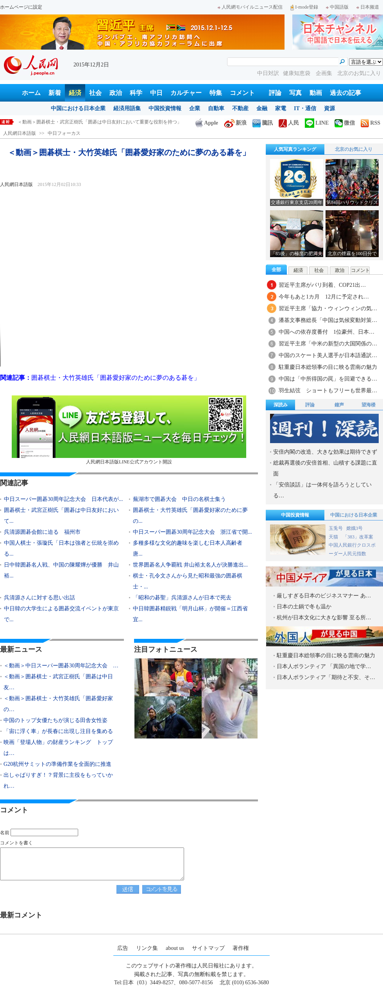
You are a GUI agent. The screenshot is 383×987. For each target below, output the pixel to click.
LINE (317, 123)
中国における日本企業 (78, 108)
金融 (261, 108)
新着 (54, 92)
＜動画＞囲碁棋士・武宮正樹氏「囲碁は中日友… (58, 682)
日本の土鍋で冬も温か (304, 607)
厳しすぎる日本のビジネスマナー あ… (324, 596)
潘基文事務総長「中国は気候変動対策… (328, 320)
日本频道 (367, 7)
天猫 (334, 537)
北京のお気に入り (359, 73)
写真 (295, 92)
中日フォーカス (64, 133)
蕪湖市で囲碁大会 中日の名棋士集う (179, 499)
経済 (75, 92)
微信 (345, 123)
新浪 (235, 123)
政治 (115, 92)
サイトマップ (208, 948)
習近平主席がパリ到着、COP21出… (322, 285)
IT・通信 (305, 108)
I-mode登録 (304, 7)
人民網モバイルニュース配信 (250, 7)
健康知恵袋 (297, 73)
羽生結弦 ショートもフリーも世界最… (328, 390)
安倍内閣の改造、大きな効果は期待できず (325, 452)
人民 (289, 123)
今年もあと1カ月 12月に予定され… (324, 297)
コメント (242, 92)
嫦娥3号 (354, 528)
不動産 (240, 108)
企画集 (325, 73)
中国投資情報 (165, 108)
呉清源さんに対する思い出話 (39, 598)
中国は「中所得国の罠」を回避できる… (328, 379)
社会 (95, 92)
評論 (275, 92)
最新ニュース (21, 649)
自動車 (216, 108)
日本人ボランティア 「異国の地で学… (324, 666)
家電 (280, 108)
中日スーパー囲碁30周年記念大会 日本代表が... (63, 499)
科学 (136, 92)
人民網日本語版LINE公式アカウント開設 (129, 430)
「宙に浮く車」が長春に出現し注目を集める (58, 731)
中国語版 (337, 7)
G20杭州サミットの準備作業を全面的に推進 (57, 764)
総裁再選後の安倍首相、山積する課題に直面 (325, 468)
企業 (194, 108)
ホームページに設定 (21, 7)
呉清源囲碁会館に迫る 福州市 (42, 532)
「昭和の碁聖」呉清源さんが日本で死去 (182, 598)
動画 (316, 92)
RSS (370, 123)
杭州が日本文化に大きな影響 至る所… (324, 617)
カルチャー (186, 92)
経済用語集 (127, 108)
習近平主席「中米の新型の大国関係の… (328, 344)
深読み (281, 405)
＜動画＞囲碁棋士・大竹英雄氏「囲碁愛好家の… (58, 704)
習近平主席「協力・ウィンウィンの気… (328, 308)
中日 (156, 92)
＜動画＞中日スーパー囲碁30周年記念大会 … (61, 666)
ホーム (31, 92)
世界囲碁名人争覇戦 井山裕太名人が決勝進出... (190, 565)
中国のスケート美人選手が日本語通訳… (328, 355)
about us (175, 948)
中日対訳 (268, 73)
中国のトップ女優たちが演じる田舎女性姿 (55, 720)
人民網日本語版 (19, 133)
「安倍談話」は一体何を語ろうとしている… (322, 490)
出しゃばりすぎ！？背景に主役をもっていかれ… (58, 780)
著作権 (241, 948)
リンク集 (147, 948)
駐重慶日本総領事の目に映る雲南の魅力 (328, 367)
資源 (329, 108)
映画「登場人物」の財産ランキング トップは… (58, 747)
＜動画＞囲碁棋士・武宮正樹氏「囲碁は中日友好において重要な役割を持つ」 (100, 122)
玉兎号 (336, 528)
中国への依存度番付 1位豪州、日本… (326, 332)
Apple (206, 123)
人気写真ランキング (295, 149)
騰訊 (262, 123)
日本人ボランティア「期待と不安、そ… (326, 677)
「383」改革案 (358, 537)
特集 (215, 92)
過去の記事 (345, 92)
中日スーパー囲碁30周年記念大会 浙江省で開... (192, 532)
